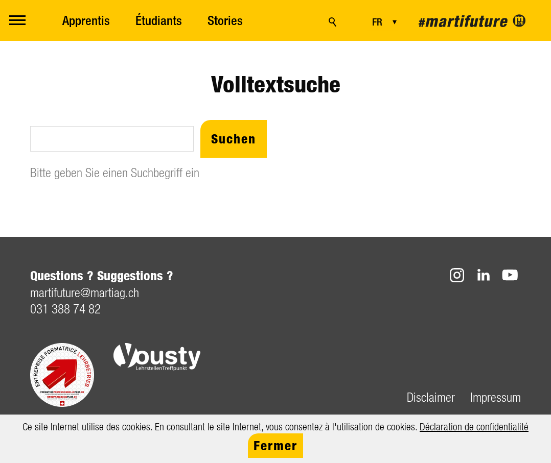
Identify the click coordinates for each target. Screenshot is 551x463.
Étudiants (158, 20)
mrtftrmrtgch (84, 292)
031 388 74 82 (65, 308)
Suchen (233, 139)
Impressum (495, 396)
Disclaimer (431, 396)
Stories (225, 20)
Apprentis (86, 20)
